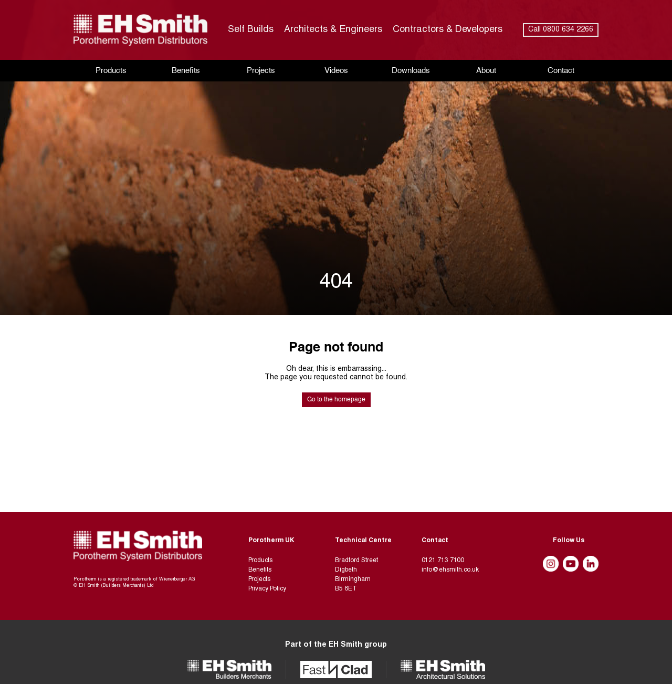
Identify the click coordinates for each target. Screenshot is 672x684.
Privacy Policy (267, 589)
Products (111, 71)
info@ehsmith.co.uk (450, 570)
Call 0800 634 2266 (560, 30)
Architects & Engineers (333, 30)
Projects (261, 71)
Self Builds (251, 30)
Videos (336, 71)
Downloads (411, 71)
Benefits (186, 71)
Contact (561, 71)
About (486, 71)
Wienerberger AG (177, 579)
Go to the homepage (336, 400)
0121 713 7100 (443, 560)
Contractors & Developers (447, 30)
